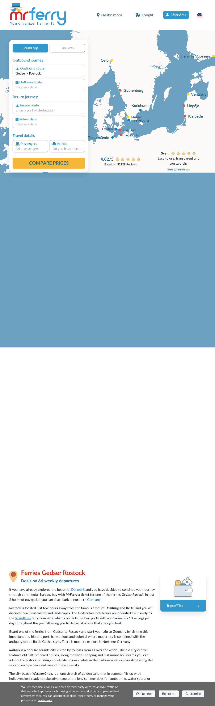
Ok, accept (144, 694)
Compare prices (49, 163)
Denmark (78, 589)
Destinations (109, 15)
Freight (144, 15)
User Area (176, 15)
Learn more (45, 700)
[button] (201, 15)
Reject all (168, 694)
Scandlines (23, 618)
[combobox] (49, 73)
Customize (193, 694)
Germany (94, 599)
